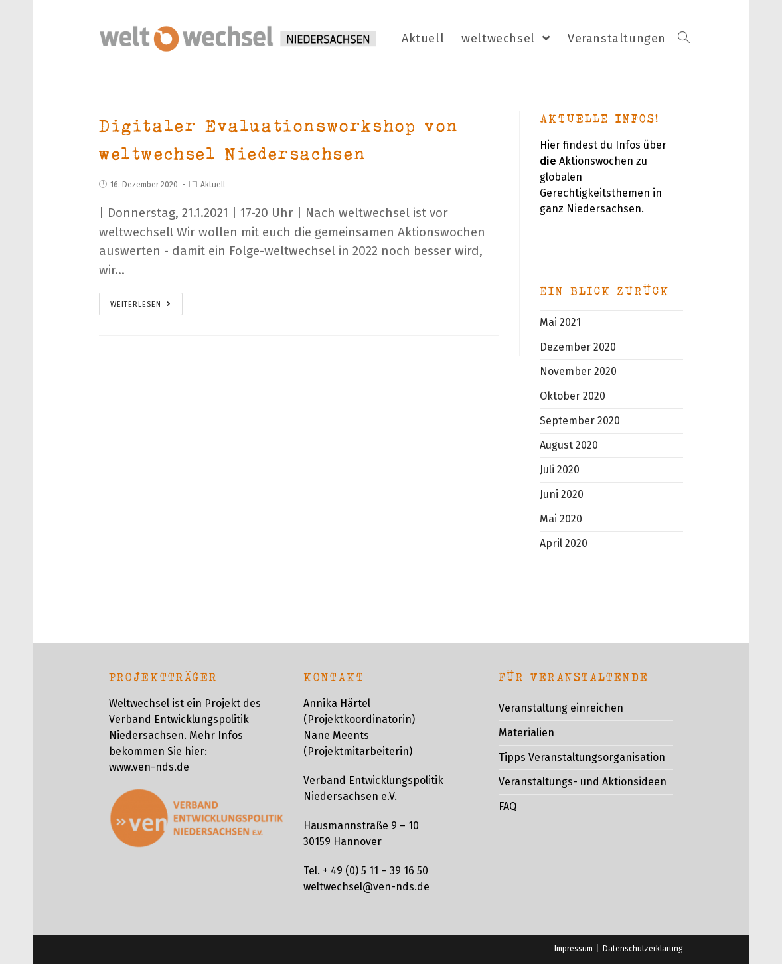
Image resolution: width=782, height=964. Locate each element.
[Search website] (683, 39)
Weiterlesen (140, 304)
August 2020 (569, 445)
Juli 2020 (560, 469)
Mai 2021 (560, 322)
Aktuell (212, 184)
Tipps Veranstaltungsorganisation (582, 757)
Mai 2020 (561, 519)
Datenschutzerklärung (643, 948)
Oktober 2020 (572, 396)
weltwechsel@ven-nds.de (366, 886)
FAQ (507, 806)
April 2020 (563, 543)
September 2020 (580, 420)
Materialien (526, 732)
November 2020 (578, 371)
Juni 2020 (562, 494)
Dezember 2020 (578, 347)
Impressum (573, 948)
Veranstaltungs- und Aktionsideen (582, 781)
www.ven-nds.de (149, 767)
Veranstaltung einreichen (561, 708)
